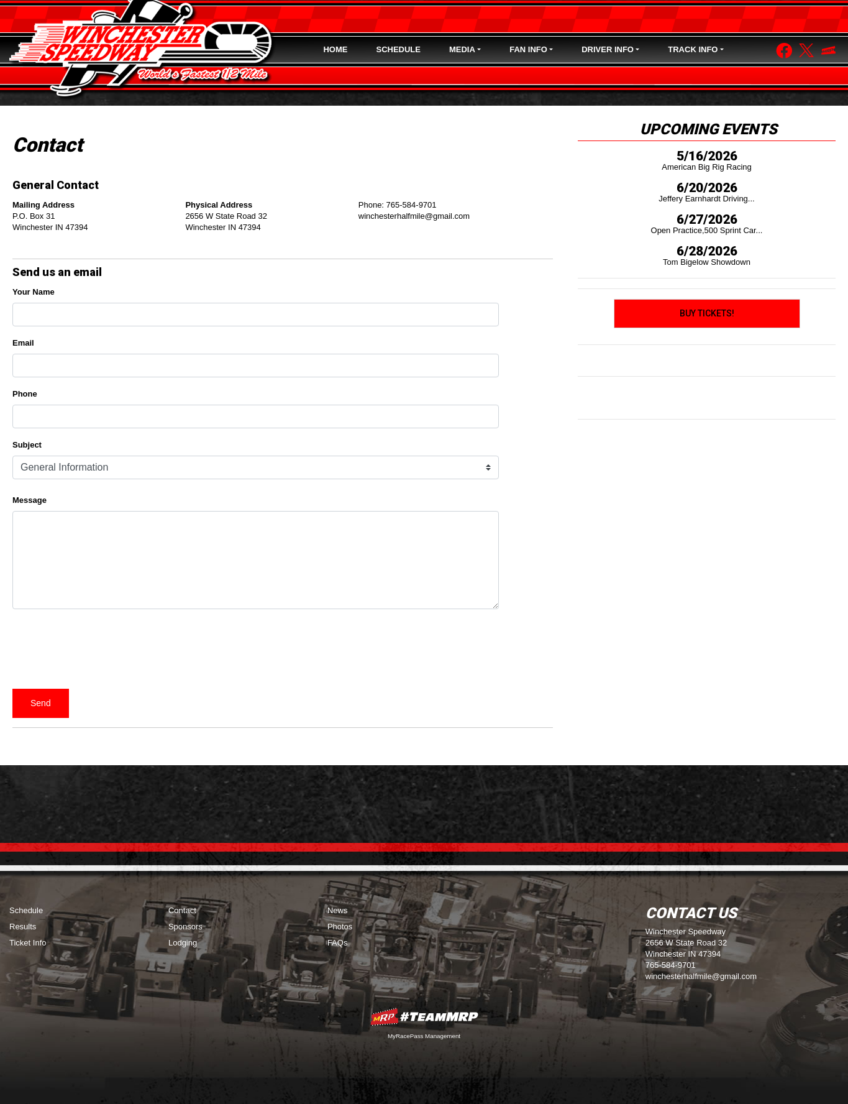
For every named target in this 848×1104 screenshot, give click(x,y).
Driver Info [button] (607, 49)
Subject (27, 444)
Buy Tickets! (707, 313)
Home (335, 49)
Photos (339, 926)
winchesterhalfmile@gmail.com (701, 976)
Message (31, 500)
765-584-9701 (670, 965)
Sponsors (185, 926)
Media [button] (462, 49)
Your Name (33, 292)
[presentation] (106, 649)
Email (23, 342)
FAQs (337, 942)
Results (22, 926)
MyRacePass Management (424, 1036)
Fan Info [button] (528, 49)
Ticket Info (27, 942)
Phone (24, 393)
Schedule (398, 49)
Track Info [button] (693, 49)
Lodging (182, 942)
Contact (182, 910)
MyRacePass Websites (424, 1016)
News (337, 910)
